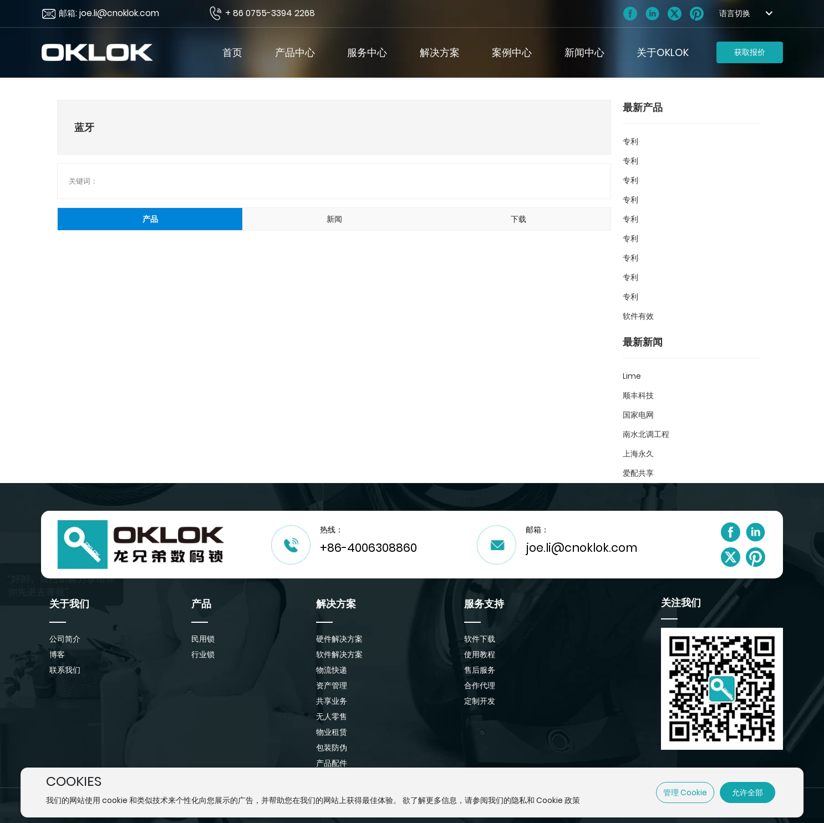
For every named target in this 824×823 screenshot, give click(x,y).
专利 (630, 141)
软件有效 (638, 316)
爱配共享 (638, 473)
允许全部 (747, 792)
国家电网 (638, 414)
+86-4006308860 (368, 548)
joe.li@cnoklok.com (582, 548)
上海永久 (638, 453)
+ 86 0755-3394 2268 (270, 13)
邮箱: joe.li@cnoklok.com (109, 13)
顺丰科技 (638, 395)
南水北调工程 (646, 434)
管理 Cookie (685, 792)
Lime (632, 376)
